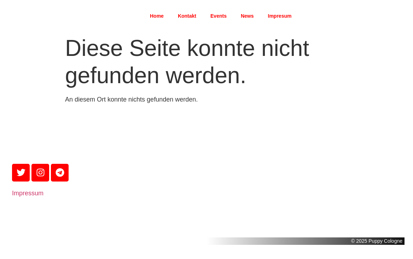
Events (218, 16)
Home (157, 16)
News (247, 16)
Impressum (27, 193)
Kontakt (187, 16)
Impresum (280, 16)
